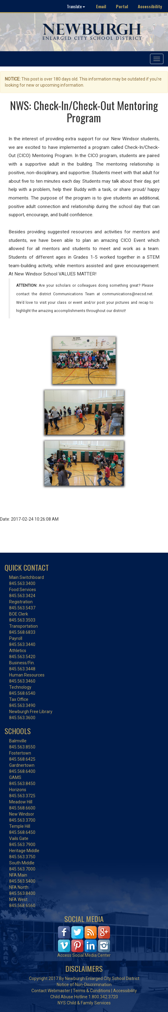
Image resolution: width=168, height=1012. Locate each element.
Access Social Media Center (84, 955)
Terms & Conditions (91, 990)
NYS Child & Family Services (84, 1002)
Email (101, 6)
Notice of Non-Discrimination (84, 984)
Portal (122, 6)
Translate (76, 6)
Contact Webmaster (50, 990)
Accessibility (150, 6)
